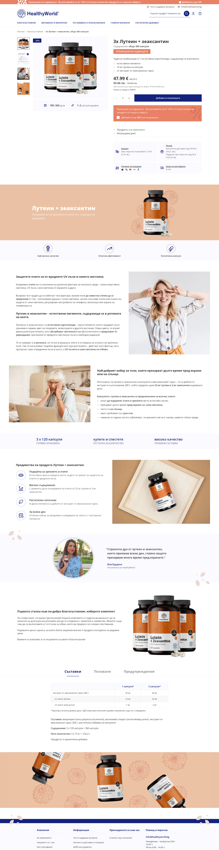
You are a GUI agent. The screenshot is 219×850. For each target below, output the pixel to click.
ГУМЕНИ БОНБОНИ (120, 22)
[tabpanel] (109, 708)
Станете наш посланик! (121, 837)
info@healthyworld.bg (190, 6)
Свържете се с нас (46, 842)
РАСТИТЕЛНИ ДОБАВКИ (147, 22)
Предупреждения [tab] (139, 671)
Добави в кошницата (168, 98)
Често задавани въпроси (160, 6)
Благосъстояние (35, 31)
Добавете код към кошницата (139, 117)
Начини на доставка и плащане (88, 842)
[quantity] (122, 98)
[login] (193, 13)
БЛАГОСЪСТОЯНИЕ (26, 22)
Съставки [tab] (73, 671)
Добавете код (192, 2)
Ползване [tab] (102, 671)
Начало (20, 31)
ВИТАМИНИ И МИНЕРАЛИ (54, 22)
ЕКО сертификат (45, 847)
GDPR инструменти (82, 847)
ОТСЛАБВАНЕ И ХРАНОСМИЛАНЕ (89, 22)
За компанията (44, 837)
